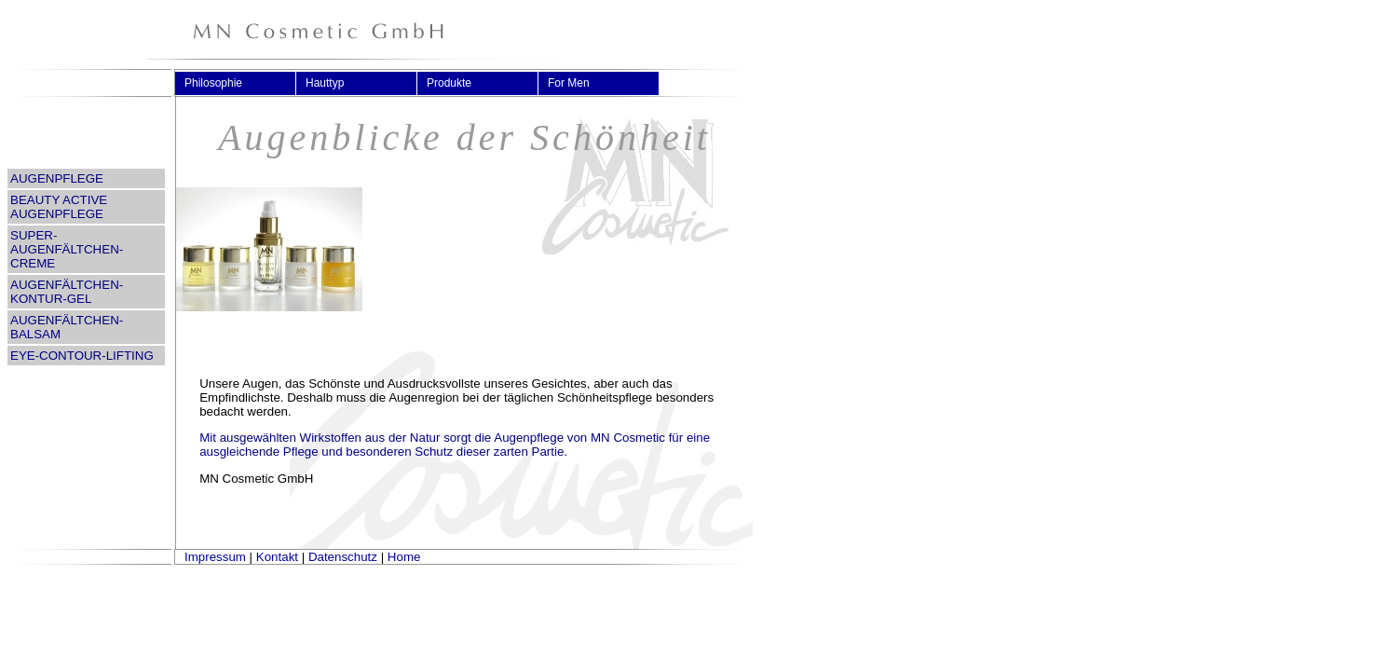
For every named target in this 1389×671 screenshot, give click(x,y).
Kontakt (277, 557)
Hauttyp (333, 82)
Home (404, 557)
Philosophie (221, 82)
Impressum (215, 557)
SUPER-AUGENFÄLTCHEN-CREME (66, 249)
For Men (576, 82)
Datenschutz (342, 557)
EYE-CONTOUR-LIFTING (82, 356)
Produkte (457, 82)
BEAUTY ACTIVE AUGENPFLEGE (58, 207)
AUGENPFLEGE (56, 178)
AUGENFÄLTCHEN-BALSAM (66, 327)
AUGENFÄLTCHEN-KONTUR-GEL (66, 292)
